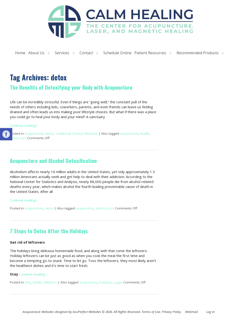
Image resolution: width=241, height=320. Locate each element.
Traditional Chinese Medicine (76, 133)
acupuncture (129, 133)
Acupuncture (34, 133)
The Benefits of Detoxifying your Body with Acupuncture (71, 87)
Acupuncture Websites (38, 312)
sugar (118, 282)
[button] (6, 134)
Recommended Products (198, 52)
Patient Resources (150, 52)
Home (20, 52)
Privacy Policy (171, 312)
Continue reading (24, 125)
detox (49, 133)
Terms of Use (151, 312)
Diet (28, 282)
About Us (36, 52)
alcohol (101, 208)
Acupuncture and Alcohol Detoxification (53, 161)
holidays (105, 282)
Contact (86, 52)
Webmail (191, 312)
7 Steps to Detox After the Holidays (49, 231)
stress (14, 138)
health (144, 133)
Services (62, 52)
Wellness (50, 282)
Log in (210, 312)
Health (37, 282)
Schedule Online (117, 52)
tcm (23, 138)
